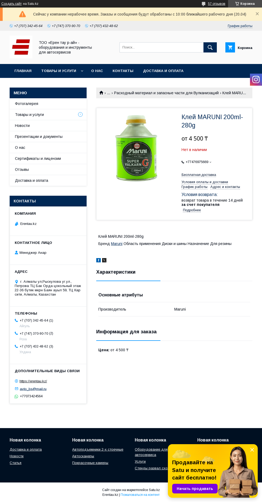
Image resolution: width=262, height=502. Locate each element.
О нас (97, 71)
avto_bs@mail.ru (33, 389)
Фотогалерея (26, 103)
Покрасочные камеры (90, 463)
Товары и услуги (58, 71)
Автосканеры (83, 456)
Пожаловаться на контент (140, 495)
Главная (23, 71)
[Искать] (210, 47)
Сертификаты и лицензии (38, 158)
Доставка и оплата (163, 71)
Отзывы (22, 169)
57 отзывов (216, 4)
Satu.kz (154, 490)
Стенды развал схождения (157, 468)
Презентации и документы (39, 136)
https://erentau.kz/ (33, 381)
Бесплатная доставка (199, 175)
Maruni (116, 243)
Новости (22, 125)
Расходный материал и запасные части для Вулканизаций (166, 93)
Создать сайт (11, 4)
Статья (15, 463)
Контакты (123, 71)
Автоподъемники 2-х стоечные (97, 449)
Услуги (140, 461)
